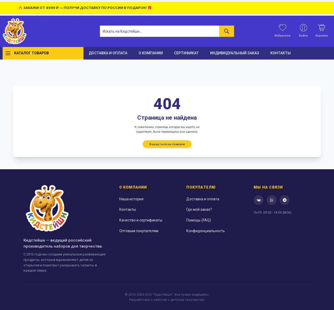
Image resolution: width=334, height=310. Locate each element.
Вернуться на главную (167, 144)
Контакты (127, 209)
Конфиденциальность (205, 231)
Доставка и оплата (202, 199)
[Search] (226, 31)
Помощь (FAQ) (198, 220)
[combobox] (167, 31)
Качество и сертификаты (140, 220)
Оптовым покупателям (138, 231)
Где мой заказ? (199, 209)
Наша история (131, 199)
